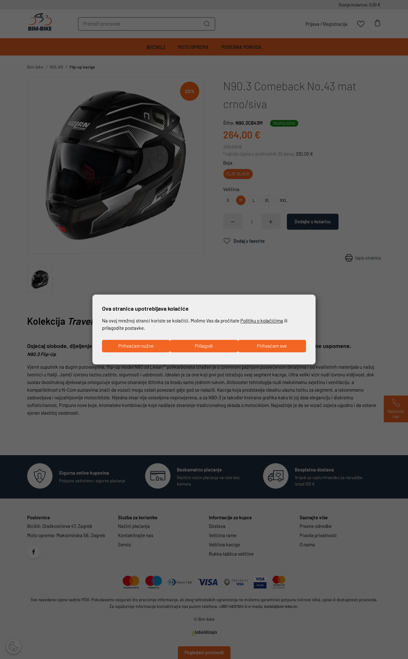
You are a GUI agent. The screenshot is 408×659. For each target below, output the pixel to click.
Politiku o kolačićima (261, 320)
